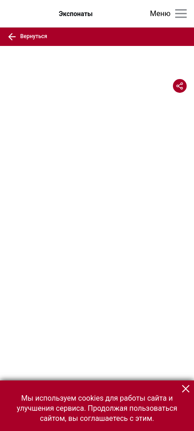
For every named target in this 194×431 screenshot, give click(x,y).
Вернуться (27, 36)
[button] (186, 389)
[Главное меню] (181, 14)
